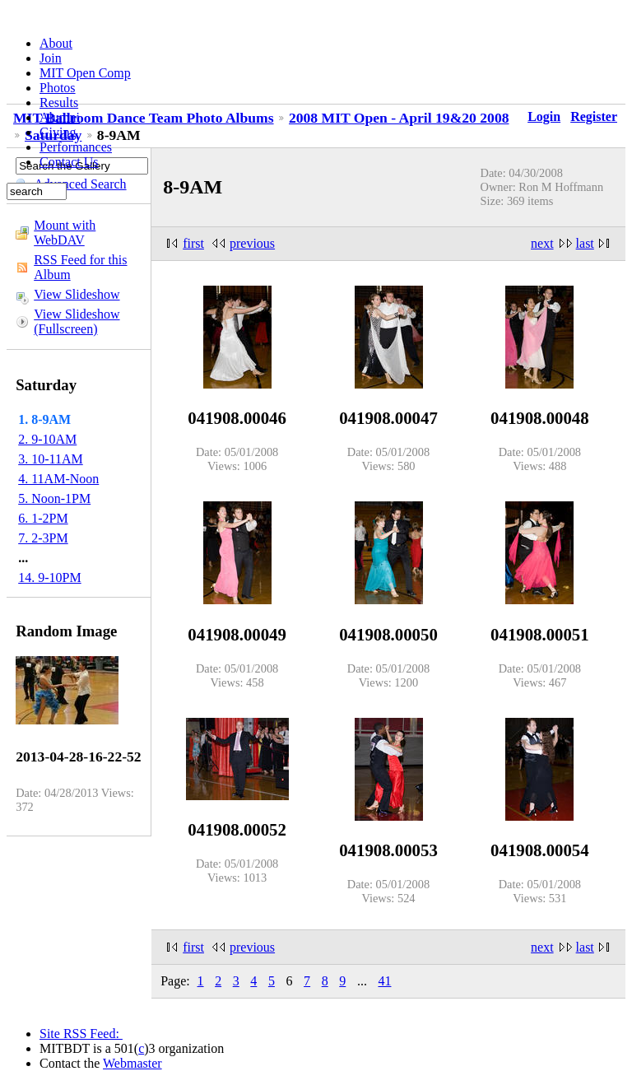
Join (51, 58)
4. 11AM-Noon (58, 479)
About (56, 43)
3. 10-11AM (50, 459)
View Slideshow (76, 294)
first (193, 243)
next (542, 243)
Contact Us (69, 162)
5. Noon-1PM (54, 498)
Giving (58, 132)
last (585, 243)
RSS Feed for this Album (80, 267)
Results (59, 102)
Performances (76, 147)
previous (252, 243)
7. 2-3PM (42, 538)
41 (384, 981)
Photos (58, 88)
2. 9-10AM (47, 439)
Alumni (60, 117)
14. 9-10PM (49, 577)
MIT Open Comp (85, 73)
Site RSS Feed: (81, 1034)
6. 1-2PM (42, 518)
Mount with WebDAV (64, 232)
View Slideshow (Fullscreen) (76, 321)
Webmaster (132, 1063)
